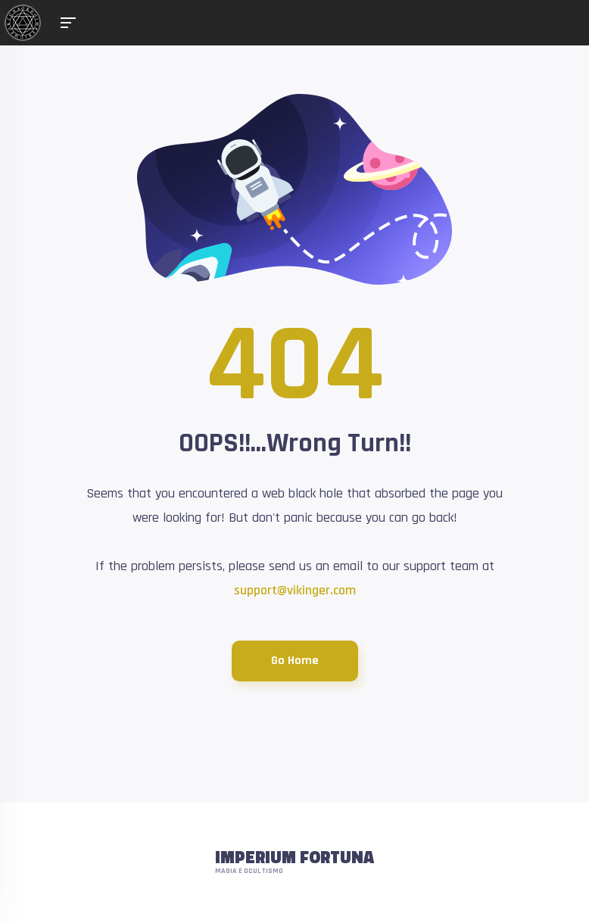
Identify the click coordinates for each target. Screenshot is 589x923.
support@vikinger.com (295, 590)
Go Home (295, 661)
